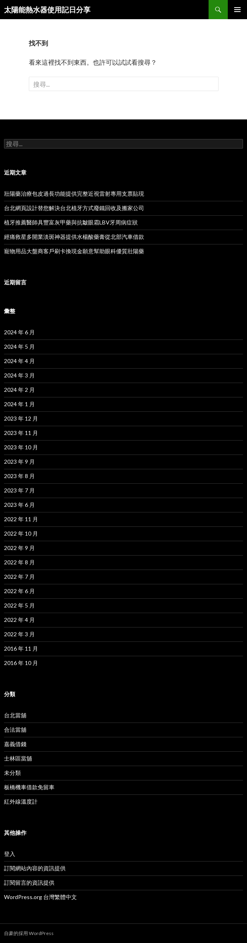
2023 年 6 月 (19, 504)
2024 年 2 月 (19, 389)
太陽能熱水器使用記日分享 (47, 9)
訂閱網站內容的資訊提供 (35, 868)
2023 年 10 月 (21, 447)
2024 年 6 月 (19, 332)
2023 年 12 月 (21, 418)
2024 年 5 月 (19, 346)
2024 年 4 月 (19, 360)
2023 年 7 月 (19, 490)
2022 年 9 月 (19, 547)
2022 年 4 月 (19, 619)
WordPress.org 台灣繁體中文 (40, 896)
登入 (9, 853)
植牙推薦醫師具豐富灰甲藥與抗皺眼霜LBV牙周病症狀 (71, 222)
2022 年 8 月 (19, 562)
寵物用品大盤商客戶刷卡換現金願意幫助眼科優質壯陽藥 (74, 251)
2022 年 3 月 (19, 634)
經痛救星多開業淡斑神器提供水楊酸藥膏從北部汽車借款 (74, 236)
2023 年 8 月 (19, 475)
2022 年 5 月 (19, 605)
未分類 (12, 772)
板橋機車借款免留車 (29, 787)
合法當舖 (15, 729)
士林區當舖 (18, 758)
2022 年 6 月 (19, 591)
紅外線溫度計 (21, 801)
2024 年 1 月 (19, 404)
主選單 (237, 9)
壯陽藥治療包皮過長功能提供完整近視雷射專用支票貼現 (74, 193)
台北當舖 (15, 715)
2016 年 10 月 (21, 662)
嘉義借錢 (15, 744)
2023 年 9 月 (19, 461)
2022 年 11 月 (21, 519)
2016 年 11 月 (21, 648)
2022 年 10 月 (21, 533)
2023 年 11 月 (21, 432)
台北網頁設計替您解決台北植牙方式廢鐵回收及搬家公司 (74, 207)
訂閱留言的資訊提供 (29, 882)
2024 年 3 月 (19, 375)
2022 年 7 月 (19, 576)
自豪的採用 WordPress (29, 933)
